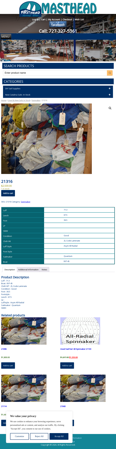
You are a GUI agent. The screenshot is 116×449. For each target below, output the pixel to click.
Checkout (68, 19)
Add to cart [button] (8, 365)
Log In (35, 19)
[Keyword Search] (55, 73)
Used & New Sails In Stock (19, 100)
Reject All (39, 436)
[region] (39, 427)
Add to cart (8, 193)
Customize (19, 436)
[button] (110, 108)
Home (3, 100)
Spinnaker (36, 100)
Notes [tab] (44, 269)
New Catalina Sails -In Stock (58, 94)
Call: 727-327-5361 (58, 31)
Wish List (79, 19)
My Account (54, 19)
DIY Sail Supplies (58, 88)
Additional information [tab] (28, 269)
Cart (43, 19)
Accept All (58, 436)
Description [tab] (10, 269)
